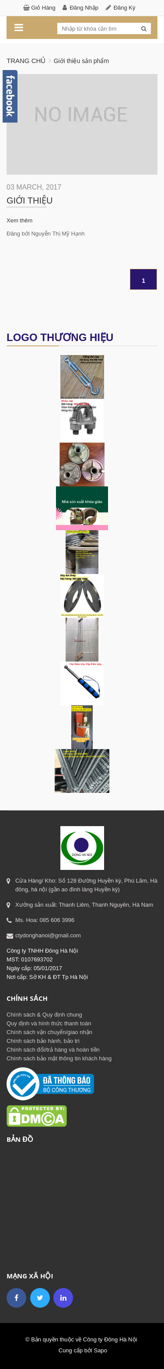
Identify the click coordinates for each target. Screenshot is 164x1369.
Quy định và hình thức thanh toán (49, 1023)
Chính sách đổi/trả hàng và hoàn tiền (53, 1049)
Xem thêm (19, 220)
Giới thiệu (30, 200)
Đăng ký (125, 7)
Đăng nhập (84, 7)
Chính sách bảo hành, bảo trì (43, 1041)
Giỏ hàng (43, 7)
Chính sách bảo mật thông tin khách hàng (59, 1058)
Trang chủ (26, 60)
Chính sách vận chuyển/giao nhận (49, 1032)
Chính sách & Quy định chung (44, 1014)
